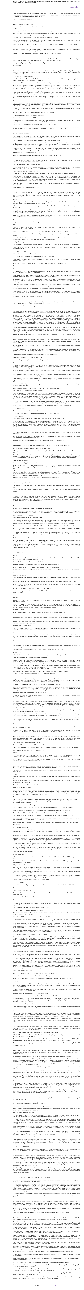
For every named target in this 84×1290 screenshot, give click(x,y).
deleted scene (48, 1285)
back (56, 1285)
